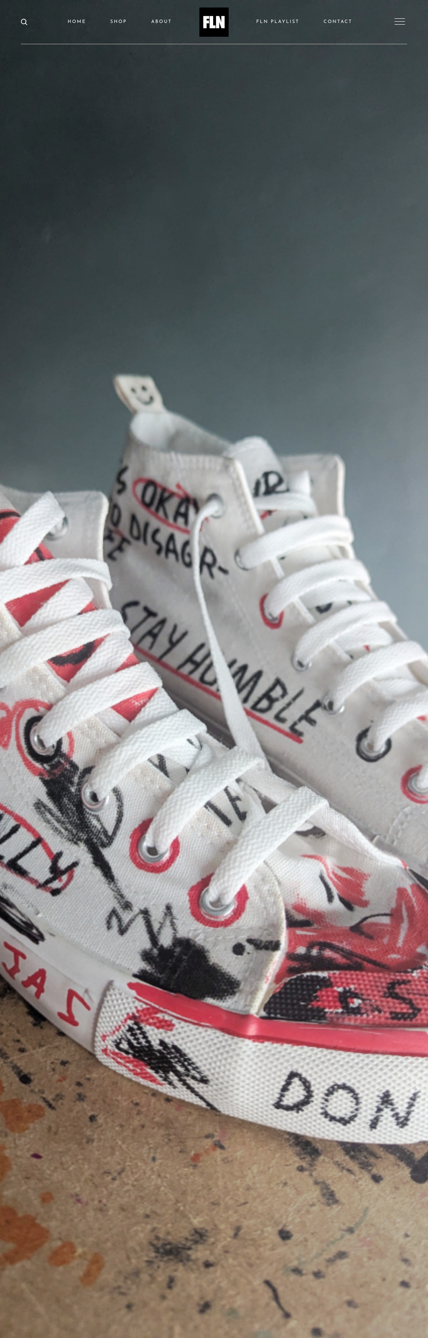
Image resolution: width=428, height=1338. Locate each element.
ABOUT (161, 22)
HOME (77, 22)
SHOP (118, 22)
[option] (214, 669)
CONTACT (338, 22)
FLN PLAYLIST (277, 22)
